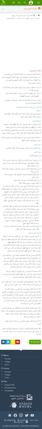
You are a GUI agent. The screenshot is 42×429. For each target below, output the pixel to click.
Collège (5, 362)
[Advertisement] (21, 44)
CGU (31, 420)
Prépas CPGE (7, 385)
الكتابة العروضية (9, 18)
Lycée (5, 365)
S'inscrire (22, 420)
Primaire (6, 359)
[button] (31, 2)
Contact (19, 422)
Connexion (10, 420)
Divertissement (8, 388)
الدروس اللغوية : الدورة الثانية (25, 18)
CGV (36, 420)
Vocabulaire (7, 391)
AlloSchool (14, 426)
